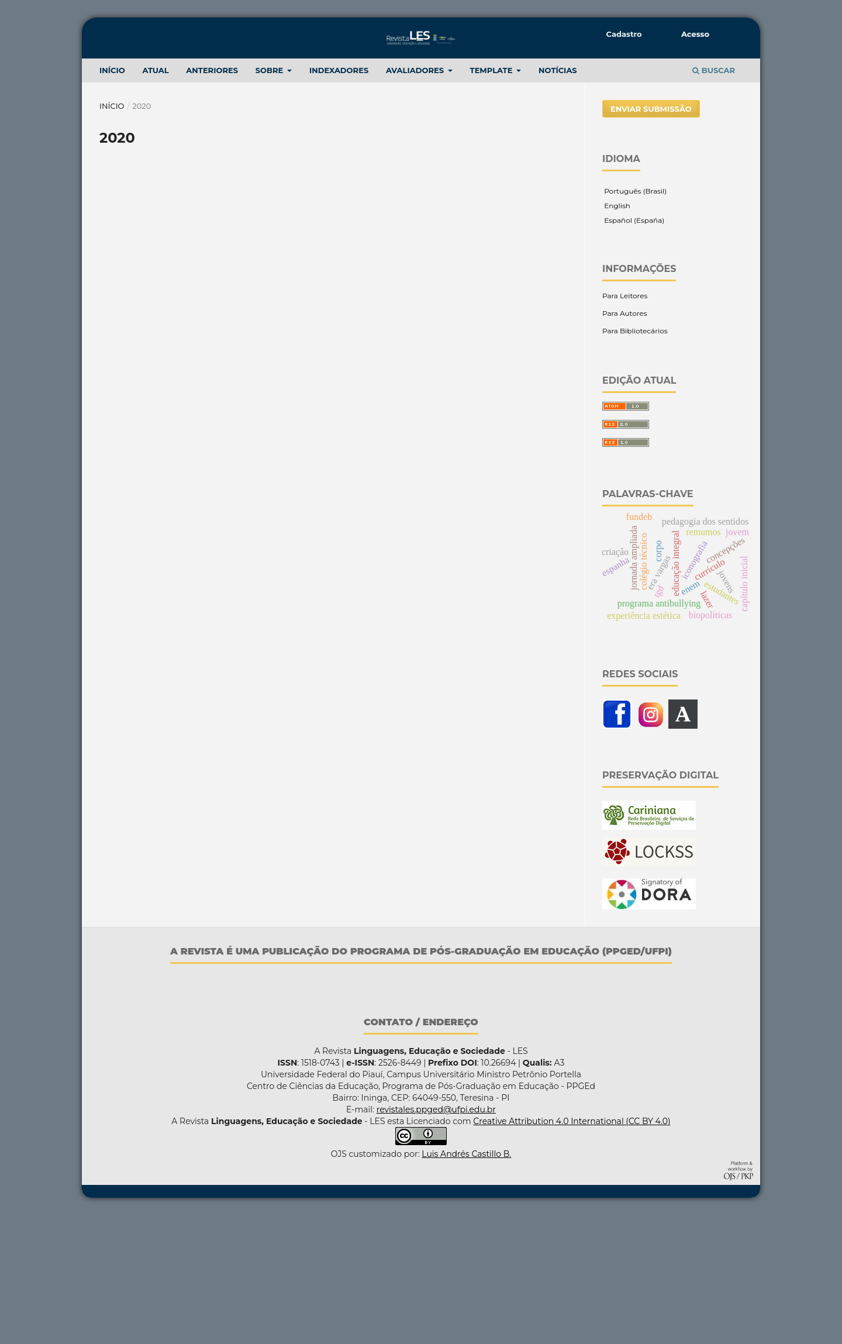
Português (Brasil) (634, 319)
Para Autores (624, 441)
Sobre (270, 199)
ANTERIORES (212, 199)
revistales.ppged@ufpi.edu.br (436, 1238)
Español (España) (633, 348)
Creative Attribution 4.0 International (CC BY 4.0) (571, 1250)
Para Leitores (624, 424)
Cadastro (624, 34)
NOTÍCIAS (558, 199)
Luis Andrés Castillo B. (466, 1282)
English (616, 334)
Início (112, 234)
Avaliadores (416, 199)
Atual (155, 199)
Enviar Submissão (651, 237)
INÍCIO (112, 199)
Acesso (695, 34)
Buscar (713, 199)
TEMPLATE (492, 199)
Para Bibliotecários (635, 459)
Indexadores (338, 199)
